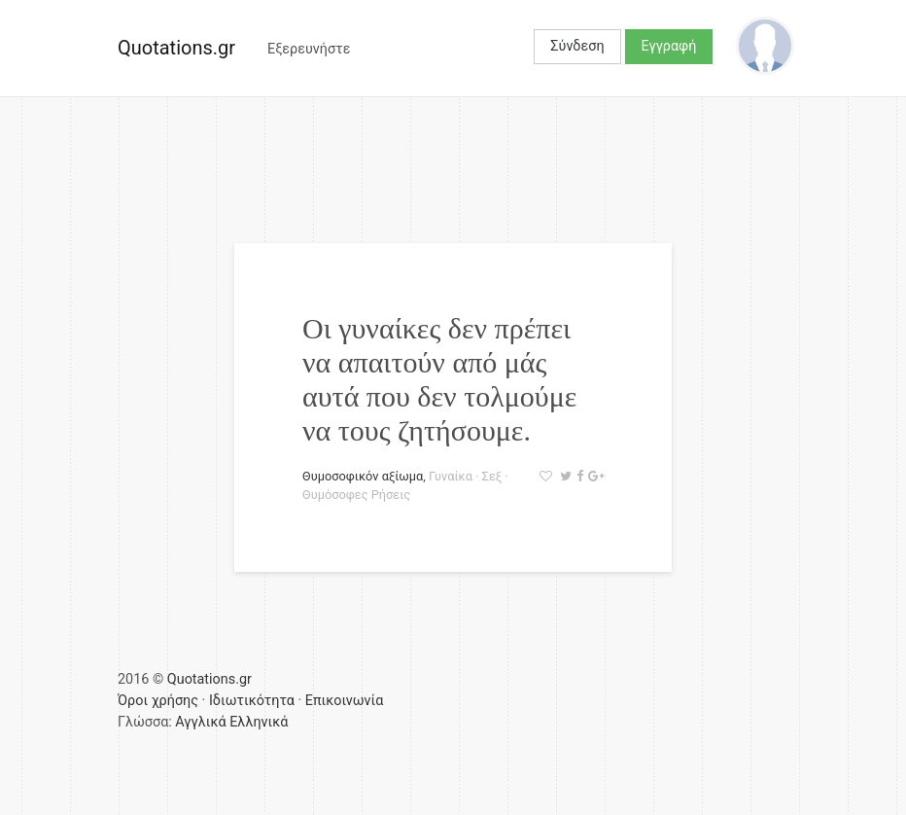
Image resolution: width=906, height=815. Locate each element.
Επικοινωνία (344, 700)
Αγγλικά (200, 722)
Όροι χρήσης (158, 700)
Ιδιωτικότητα (252, 700)
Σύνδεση (577, 46)
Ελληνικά (258, 722)
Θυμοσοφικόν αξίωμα (362, 476)
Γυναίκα (450, 476)
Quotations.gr (176, 47)
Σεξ (492, 476)
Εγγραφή (669, 46)
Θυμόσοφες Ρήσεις (356, 494)
